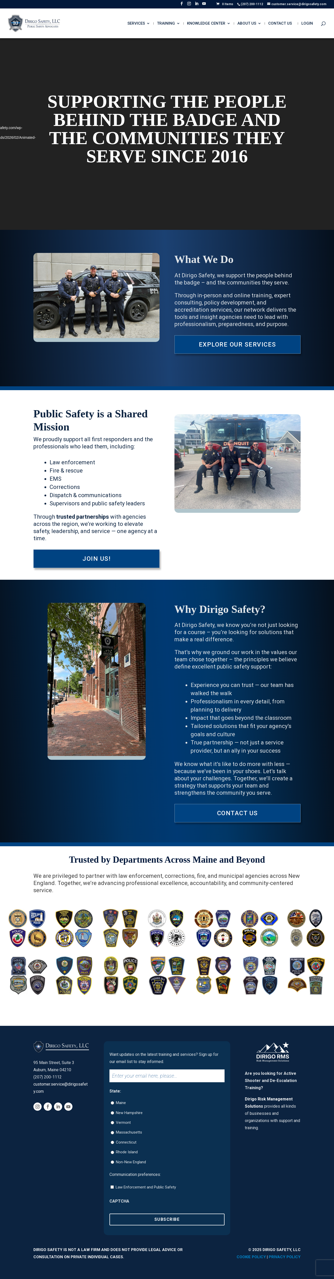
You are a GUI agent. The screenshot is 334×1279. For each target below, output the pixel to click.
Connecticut (126, 1142)
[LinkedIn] (196, 5)
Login (307, 24)
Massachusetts (129, 1132)
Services (136, 24)
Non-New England (131, 1162)
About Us (246, 24)
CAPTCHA (119, 1201)
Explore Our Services (237, 344)
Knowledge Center (206, 24)
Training (166, 24)
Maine (121, 1102)
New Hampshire (129, 1112)
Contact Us (280, 24)
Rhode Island (127, 1152)
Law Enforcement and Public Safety (146, 1187)
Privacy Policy (285, 1257)
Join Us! (96, 558)
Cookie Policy (251, 1257)
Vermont (123, 1122)
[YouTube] (204, 5)
